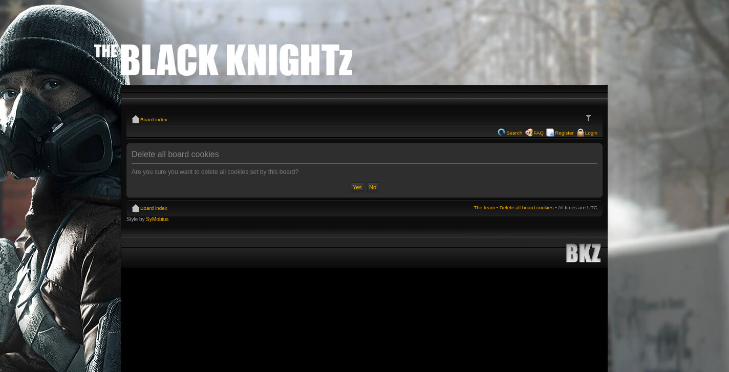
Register (564, 133)
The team (484, 207)
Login (591, 133)
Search (514, 133)
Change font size (590, 118)
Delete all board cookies (526, 207)
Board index (153, 119)
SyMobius (157, 219)
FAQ (538, 133)
